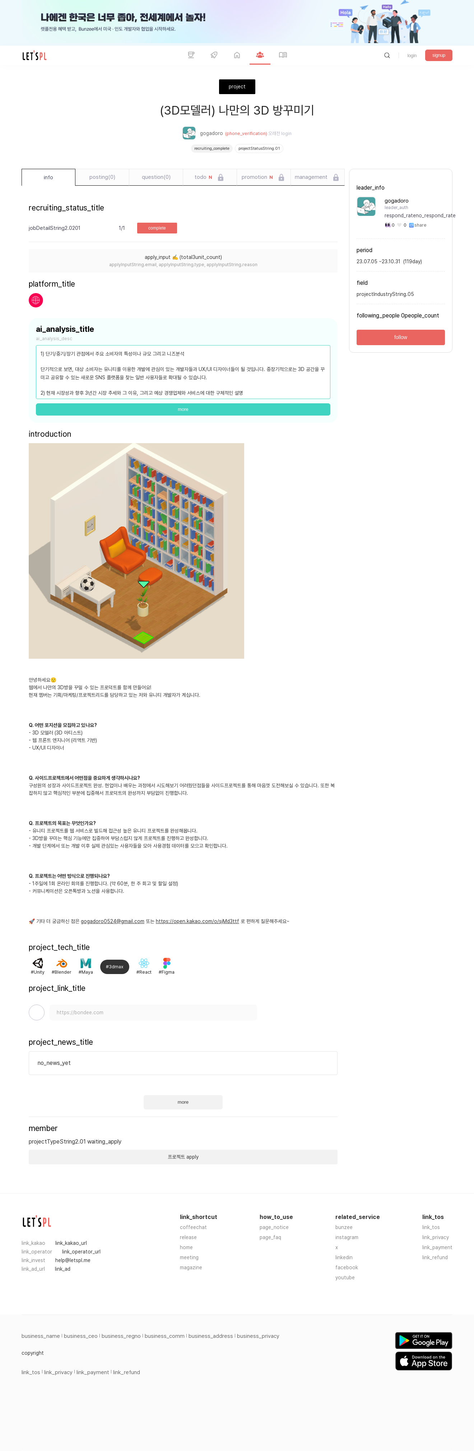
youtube (345, 1277)
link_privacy (435, 1237)
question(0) (156, 177)
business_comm (165, 1336)
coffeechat (193, 1227)
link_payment (437, 1247)
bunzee (344, 1227)
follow (400, 337)
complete (157, 228)
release (188, 1237)
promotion (257, 177)
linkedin (344, 1257)
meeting (189, 1257)
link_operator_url (81, 1252)
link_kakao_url (71, 1243)
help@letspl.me (72, 1260)
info (48, 177)
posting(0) (102, 177)
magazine (191, 1267)
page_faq (270, 1237)
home (186, 1247)
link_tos (431, 1227)
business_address (211, 1336)
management (311, 177)
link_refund (435, 1257)
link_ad (62, 1269)
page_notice (274, 1227)
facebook (346, 1267)
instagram (346, 1237)
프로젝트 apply (183, 1157)
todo (203, 177)
